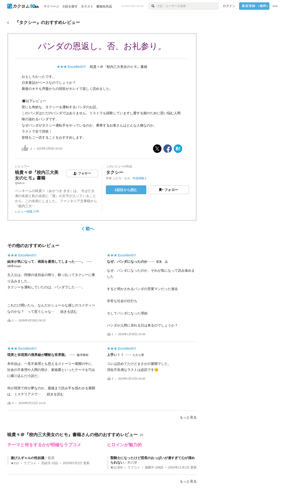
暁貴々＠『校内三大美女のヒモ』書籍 (118, 67)
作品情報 (139, 178)
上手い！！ (115, 355)
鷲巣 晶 (162, 261)
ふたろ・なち (121, 178)
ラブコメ (30, 463)
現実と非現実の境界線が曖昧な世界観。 (37, 355)
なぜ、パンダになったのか (127, 261)
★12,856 (116, 467)
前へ (88, 228)
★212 (15, 463)
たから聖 (138, 355)
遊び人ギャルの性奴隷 (27, 458)
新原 (51, 458)
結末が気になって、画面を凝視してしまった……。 (46, 261)
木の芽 (132, 462)
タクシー (114, 172)
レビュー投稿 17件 (27, 211)
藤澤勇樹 (82, 355)
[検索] (152, 6)
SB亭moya (14, 266)
